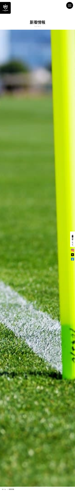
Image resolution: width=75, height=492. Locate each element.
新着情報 (11, 489)
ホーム (4, 489)
